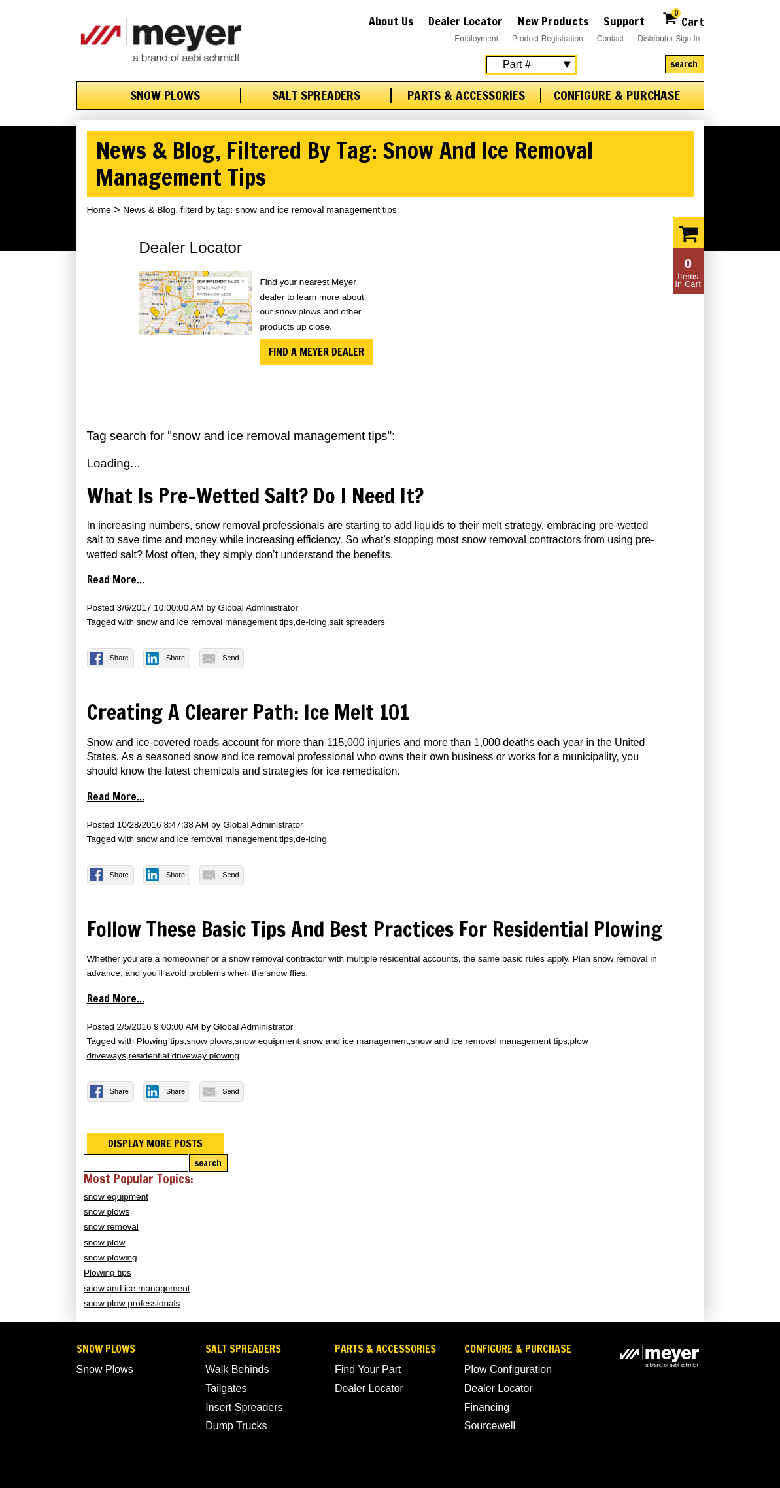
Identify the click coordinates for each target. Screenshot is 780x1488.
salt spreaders (357, 622)
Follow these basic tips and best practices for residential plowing (374, 929)
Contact (610, 38)
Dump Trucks (236, 1425)
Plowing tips (160, 1041)
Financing (486, 1407)
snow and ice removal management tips (215, 622)
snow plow (104, 1242)
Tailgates (225, 1388)
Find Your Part (368, 1369)
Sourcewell (489, 1425)
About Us (391, 21)
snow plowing (110, 1257)
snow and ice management (355, 1041)
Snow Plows (165, 95)
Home (99, 210)
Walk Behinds (237, 1369)
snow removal (111, 1227)
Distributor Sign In (668, 38)
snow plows (209, 1041)
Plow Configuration (508, 1369)
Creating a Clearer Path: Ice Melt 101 (248, 712)
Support (624, 21)
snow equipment (267, 1041)
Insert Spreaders (243, 1407)
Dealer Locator (465, 21)
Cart (683, 19)
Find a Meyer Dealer (316, 352)
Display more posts (155, 1143)
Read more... (115, 579)
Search (684, 64)
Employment (476, 38)
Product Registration (547, 38)
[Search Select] (530, 64)
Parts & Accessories (466, 95)
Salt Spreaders (316, 95)
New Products (553, 21)
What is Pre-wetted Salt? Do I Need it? (255, 496)
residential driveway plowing (184, 1055)
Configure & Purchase (617, 95)
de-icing (311, 622)
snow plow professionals (132, 1303)
